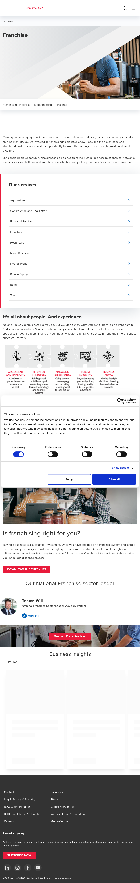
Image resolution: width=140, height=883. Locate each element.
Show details (120, 467)
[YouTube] (38, 867)
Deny (69, 479)
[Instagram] (17, 867)
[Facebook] (27, 867)
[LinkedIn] (7, 867)
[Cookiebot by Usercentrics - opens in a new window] (120, 401)
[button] (71, 200)
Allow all (114, 479)
